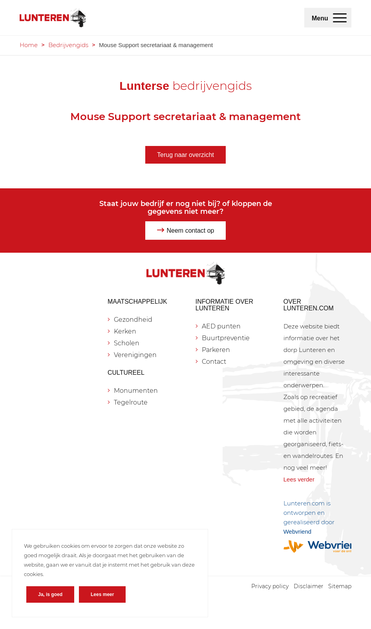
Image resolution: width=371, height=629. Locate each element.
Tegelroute (131, 402)
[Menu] (339, 17)
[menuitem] (339, 17)
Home (29, 45)
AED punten (221, 326)
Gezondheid (133, 319)
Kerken (125, 331)
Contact (214, 361)
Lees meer (102, 594)
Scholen (126, 343)
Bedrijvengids (68, 45)
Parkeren (216, 350)
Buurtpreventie (226, 338)
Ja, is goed (50, 594)
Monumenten (136, 390)
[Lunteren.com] (53, 17)
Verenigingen (135, 355)
